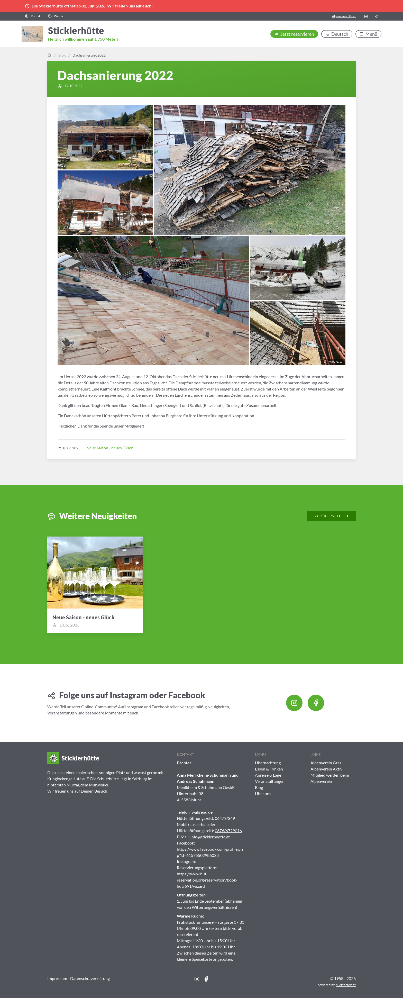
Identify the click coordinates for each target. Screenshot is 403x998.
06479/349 (225, 818)
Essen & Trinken (269, 768)
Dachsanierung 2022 (89, 55)
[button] (33, 16)
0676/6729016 (228, 830)
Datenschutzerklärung (90, 978)
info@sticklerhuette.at (210, 836)
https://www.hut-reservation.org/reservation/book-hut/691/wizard (207, 879)
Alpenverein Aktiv (326, 768)
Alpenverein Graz (344, 16)
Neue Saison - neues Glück (109, 447)
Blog (62, 55)
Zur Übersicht (332, 516)
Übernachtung (268, 762)
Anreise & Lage (268, 775)
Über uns (263, 793)
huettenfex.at (346, 985)
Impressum (57, 978)
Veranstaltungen (270, 781)
